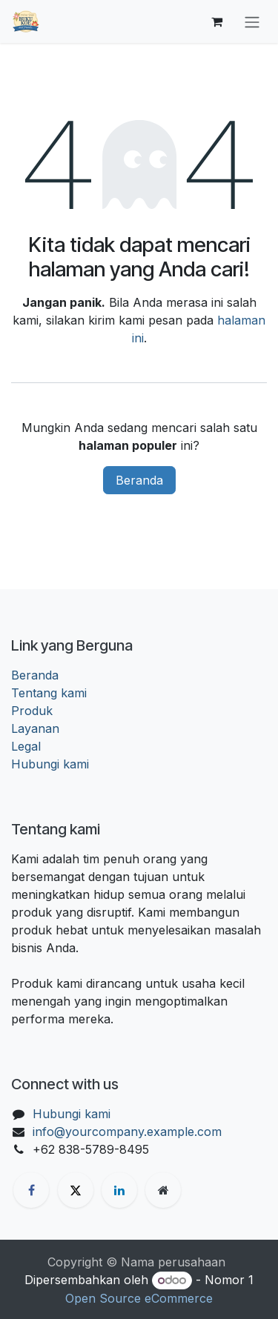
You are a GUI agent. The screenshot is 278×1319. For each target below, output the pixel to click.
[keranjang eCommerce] (216, 21)
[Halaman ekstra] (163, 1190)
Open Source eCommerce (139, 1298)
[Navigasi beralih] (252, 21)
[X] (75, 1190)
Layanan (35, 728)
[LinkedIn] (119, 1190)
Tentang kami (49, 692)
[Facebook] (31, 1190)
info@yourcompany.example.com (127, 1131)
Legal (26, 746)
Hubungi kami (50, 764)
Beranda (139, 480)
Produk (32, 710)
